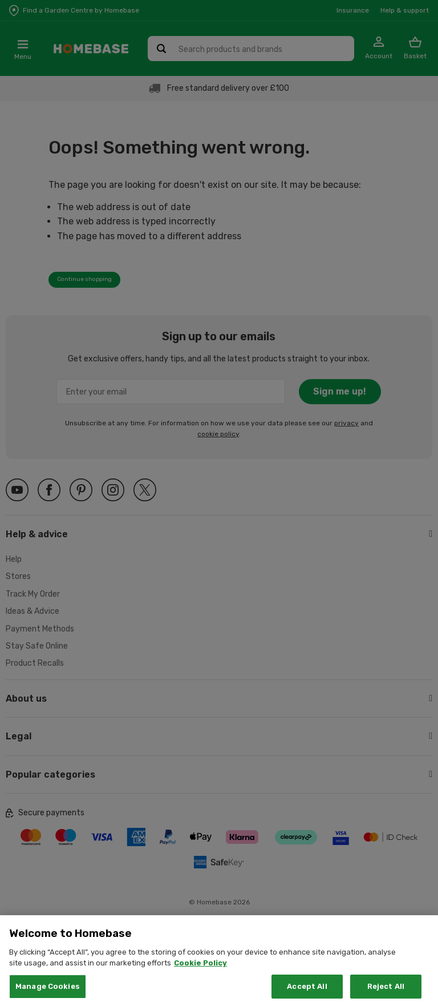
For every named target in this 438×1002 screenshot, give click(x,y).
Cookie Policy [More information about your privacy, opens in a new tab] (200, 972)
